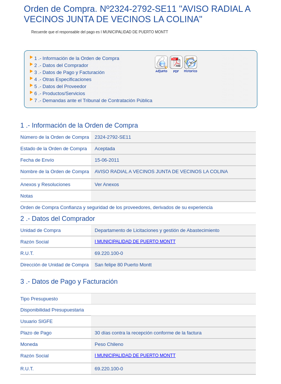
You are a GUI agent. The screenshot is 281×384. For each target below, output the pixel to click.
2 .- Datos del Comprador (61, 65)
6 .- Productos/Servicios (59, 93)
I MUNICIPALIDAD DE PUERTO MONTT (135, 241)
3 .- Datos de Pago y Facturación (69, 72)
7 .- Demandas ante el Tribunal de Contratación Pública (93, 100)
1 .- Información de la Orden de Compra (76, 58)
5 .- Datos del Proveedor (60, 86)
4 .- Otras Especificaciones (63, 79)
